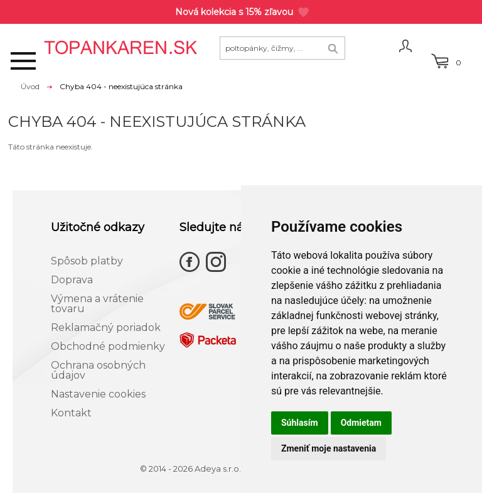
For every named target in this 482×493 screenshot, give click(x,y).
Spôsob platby (87, 261)
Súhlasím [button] (299, 423)
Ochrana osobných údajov (98, 370)
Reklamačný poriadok (106, 327)
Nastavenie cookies (98, 394)
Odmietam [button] (361, 423)
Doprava (72, 280)
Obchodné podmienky (108, 346)
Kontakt (71, 413)
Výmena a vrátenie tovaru (97, 304)
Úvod (30, 86)
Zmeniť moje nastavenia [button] (328, 448)
